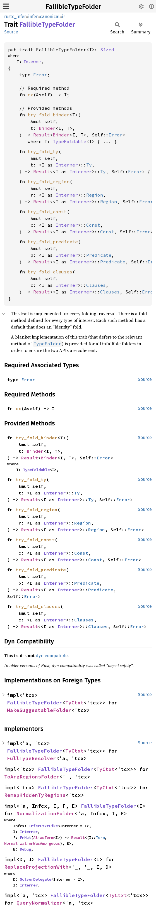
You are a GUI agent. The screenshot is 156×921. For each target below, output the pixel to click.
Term (100, 837)
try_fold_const (47, 211)
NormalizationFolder (45, 813)
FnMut (25, 837)
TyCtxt (74, 702)
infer (33, 16)
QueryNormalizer (39, 903)
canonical (50, 16)
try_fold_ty (43, 151)
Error (40, 74)
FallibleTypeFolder (73, 7)
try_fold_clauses (50, 272)
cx (30, 94)
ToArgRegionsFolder (31, 776)
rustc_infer (15, 16)
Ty (89, 165)
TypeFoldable (69, 141)
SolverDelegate (35, 879)
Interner (33, 61)
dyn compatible (52, 655)
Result (41, 135)
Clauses (96, 285)
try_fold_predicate (53, 241)
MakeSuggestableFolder (39, 710)
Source (11, 32)
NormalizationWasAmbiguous (32, 843)
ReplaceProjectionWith (36, 867)
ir (63, 16)
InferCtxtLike (43, 825)
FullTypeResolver (31, 758)
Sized (107, 49)
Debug (25, 849)
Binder (47, 128)
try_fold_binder (48, 114)
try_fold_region (48, 181)
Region (94, 195)
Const (93, 225)
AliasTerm (43, 837)
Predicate (98, 255)
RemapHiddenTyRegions (35, 795)
